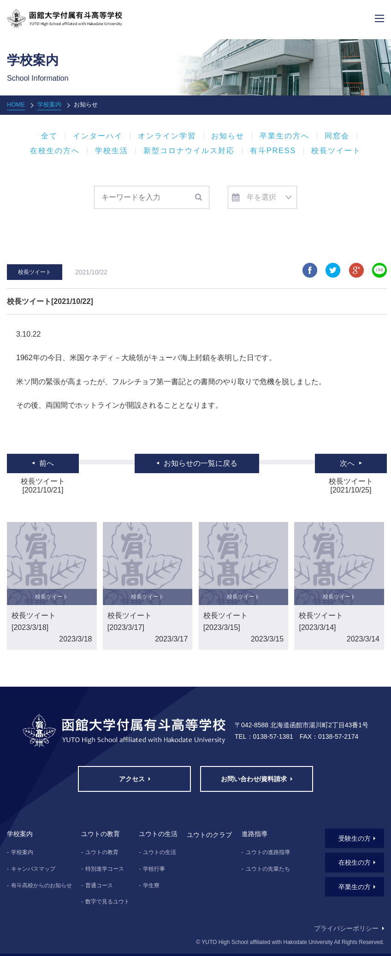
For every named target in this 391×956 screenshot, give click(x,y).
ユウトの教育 (101, 852)
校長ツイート (336, 150)
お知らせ (227, 136)
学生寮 (151, 885)
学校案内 (49, 104)
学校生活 (111, 150)
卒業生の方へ (284, 136)
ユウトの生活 (159, 852)
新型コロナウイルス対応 (189, 150)
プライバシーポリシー (346, 928)
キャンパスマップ (33, 869)
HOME (16, 104)
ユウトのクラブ (209, 834)
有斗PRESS (273, 150)
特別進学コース (104, 869)
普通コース (99, 885)
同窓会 (337, 136)
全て (49, 136)
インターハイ (98, 136)
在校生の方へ (55, 150)
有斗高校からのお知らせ (41, 885)
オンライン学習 (167, 136)
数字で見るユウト (107, 901)
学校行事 (154, 869)
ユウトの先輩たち (268, 869)
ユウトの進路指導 (268, 852)
